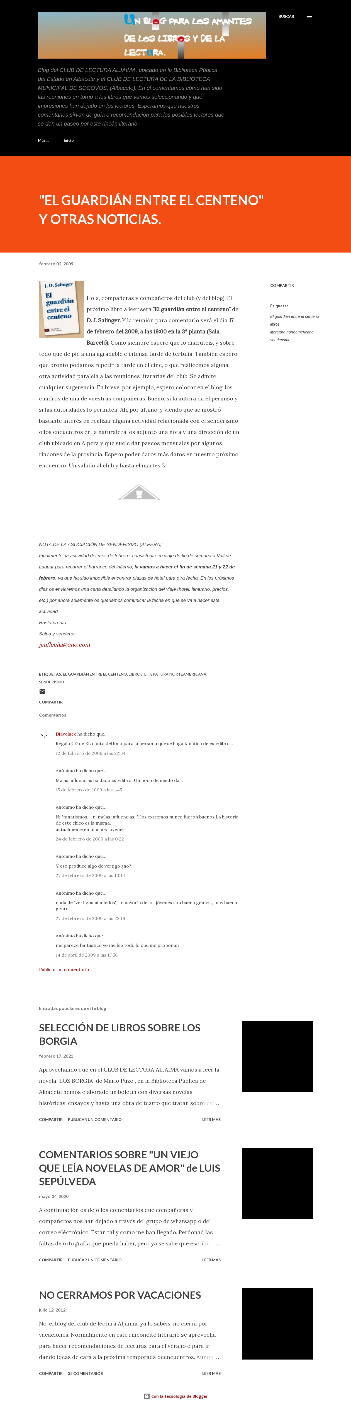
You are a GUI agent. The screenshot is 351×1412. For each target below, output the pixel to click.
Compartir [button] (282, 285)
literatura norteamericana (292, 332)
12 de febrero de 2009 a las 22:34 (91, 753)
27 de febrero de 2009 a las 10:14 (90, 875)
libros (274, 324)
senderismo (280, 340)
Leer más (211, 1119)
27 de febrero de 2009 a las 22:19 (90, 918)
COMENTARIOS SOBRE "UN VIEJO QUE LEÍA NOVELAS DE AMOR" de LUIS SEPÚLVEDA (129, 1167)
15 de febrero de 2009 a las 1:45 (89, 790)
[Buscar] (286, 16)
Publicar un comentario (64, 969)
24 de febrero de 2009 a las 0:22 (90, 839)
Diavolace (66, 734)
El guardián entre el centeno (294, 316)
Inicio (46, 140)
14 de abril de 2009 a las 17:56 (87, 955)
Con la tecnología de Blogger (175, 1396)
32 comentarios (85, 1373)
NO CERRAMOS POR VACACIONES (120, 1295)
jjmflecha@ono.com (64, 644)
